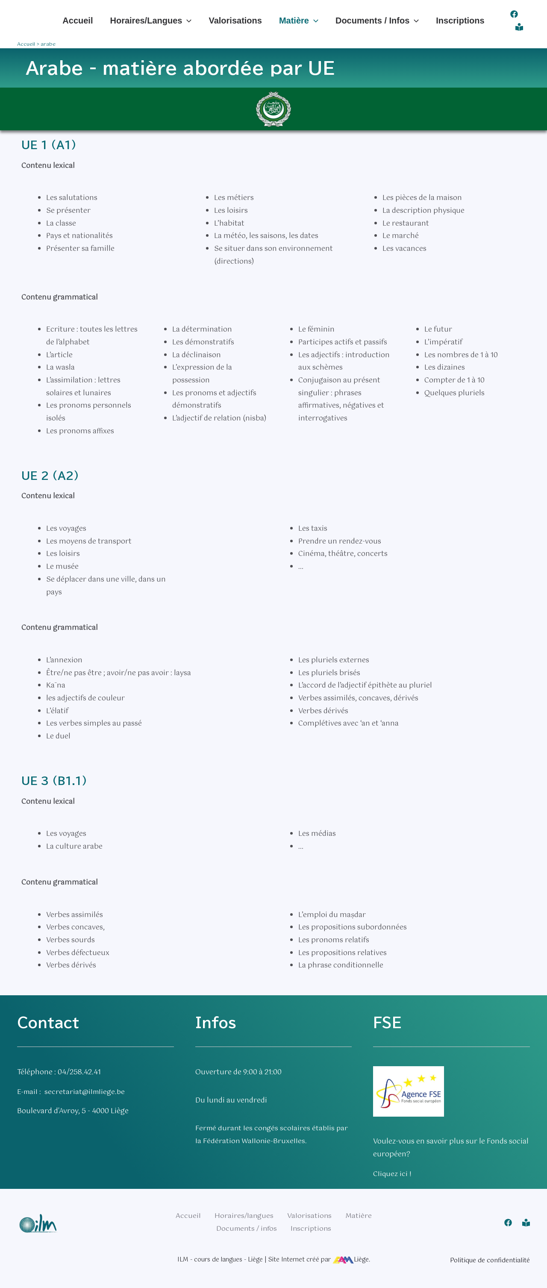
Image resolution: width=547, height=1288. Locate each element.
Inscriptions (460, 20)
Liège (350, 1259)
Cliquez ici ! (392, 1174)
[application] (186, 20)
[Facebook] (514, 14)
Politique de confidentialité (490, 1260)
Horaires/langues (150, 20)
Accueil (77, 20)
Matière (298, 20)
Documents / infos (377, 20)
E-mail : (31, 1092)
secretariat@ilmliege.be (87, 1092)
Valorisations (235, 20)
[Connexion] (519, 27)
